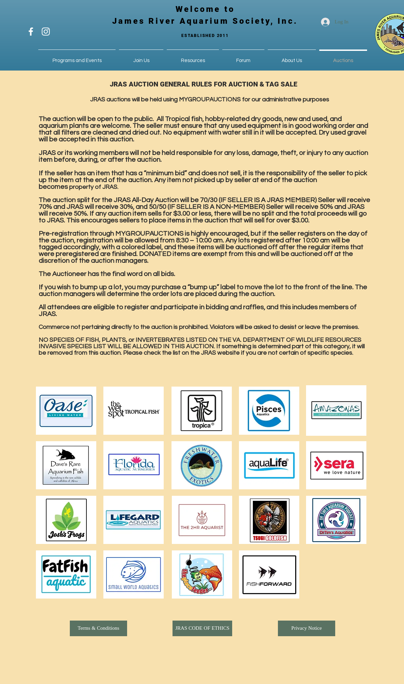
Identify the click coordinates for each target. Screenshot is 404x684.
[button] (141, 57)
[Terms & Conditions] (98, 628)
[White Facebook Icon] (30, 31)
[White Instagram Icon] (45, 31)
